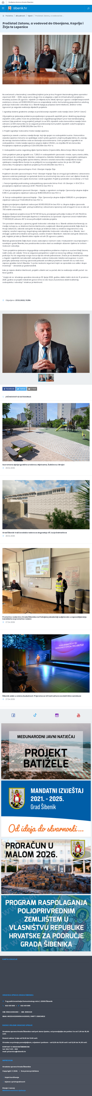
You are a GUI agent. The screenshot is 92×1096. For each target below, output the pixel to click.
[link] (9, 8)
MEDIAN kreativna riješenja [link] (14, 1090)
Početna (8, 16)
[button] (87, 315)
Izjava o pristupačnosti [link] (13, 1082)
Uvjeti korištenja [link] (10, 1077)
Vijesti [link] (30, 16)
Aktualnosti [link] (20, 16)
